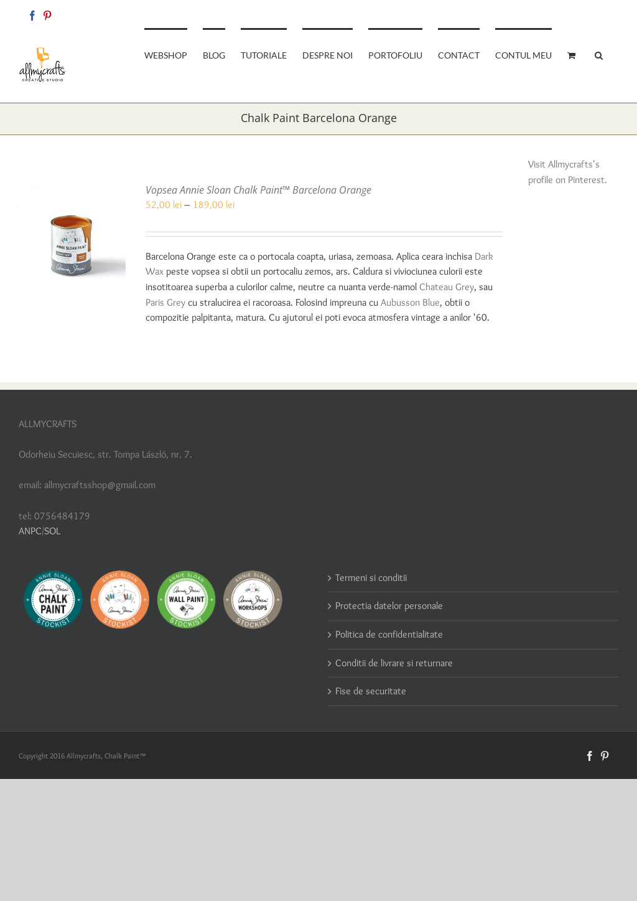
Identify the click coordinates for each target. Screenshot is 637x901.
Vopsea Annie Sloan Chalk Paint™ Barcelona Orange (258, 190)
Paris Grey (165, 302)
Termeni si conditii (371, 577)
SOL (52, 531)
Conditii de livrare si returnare (394, 663)
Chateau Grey (446, 287)
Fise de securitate (370, 691)
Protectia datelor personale (389, 605)
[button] (599, 54)
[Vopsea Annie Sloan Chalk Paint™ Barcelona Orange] (69, 190)
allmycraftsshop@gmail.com (575, 13)
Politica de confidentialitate (389, 634)
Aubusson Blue (410, 302)
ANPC (30, 531)
